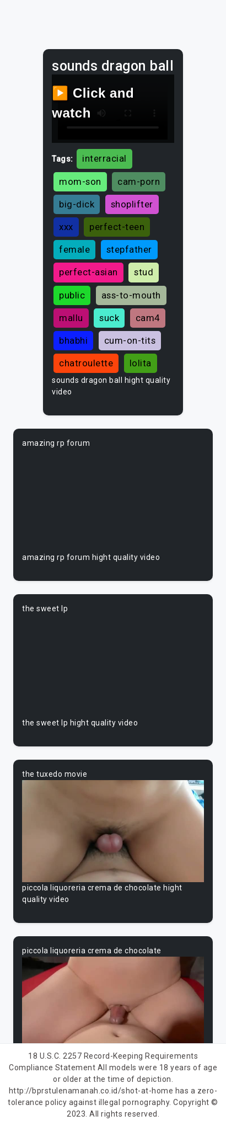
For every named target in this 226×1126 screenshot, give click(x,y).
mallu (71, 317)
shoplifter (132, 204)
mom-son (80, 181)
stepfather (129, 249)
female (74, 249)
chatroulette (86, 363)
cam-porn (138, 181)
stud (143, 272)
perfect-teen (116, 226)
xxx (66, 226)
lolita (141, 363)
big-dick (76, 204)
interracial (104, 158)
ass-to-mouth (131, 295)
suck (109, 317)
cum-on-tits (130, 340)
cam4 (148, 317)
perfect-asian (88, 272)
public (72, 295)
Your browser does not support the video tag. (113, 500)
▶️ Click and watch (93, 103)
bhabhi (73, 340)
